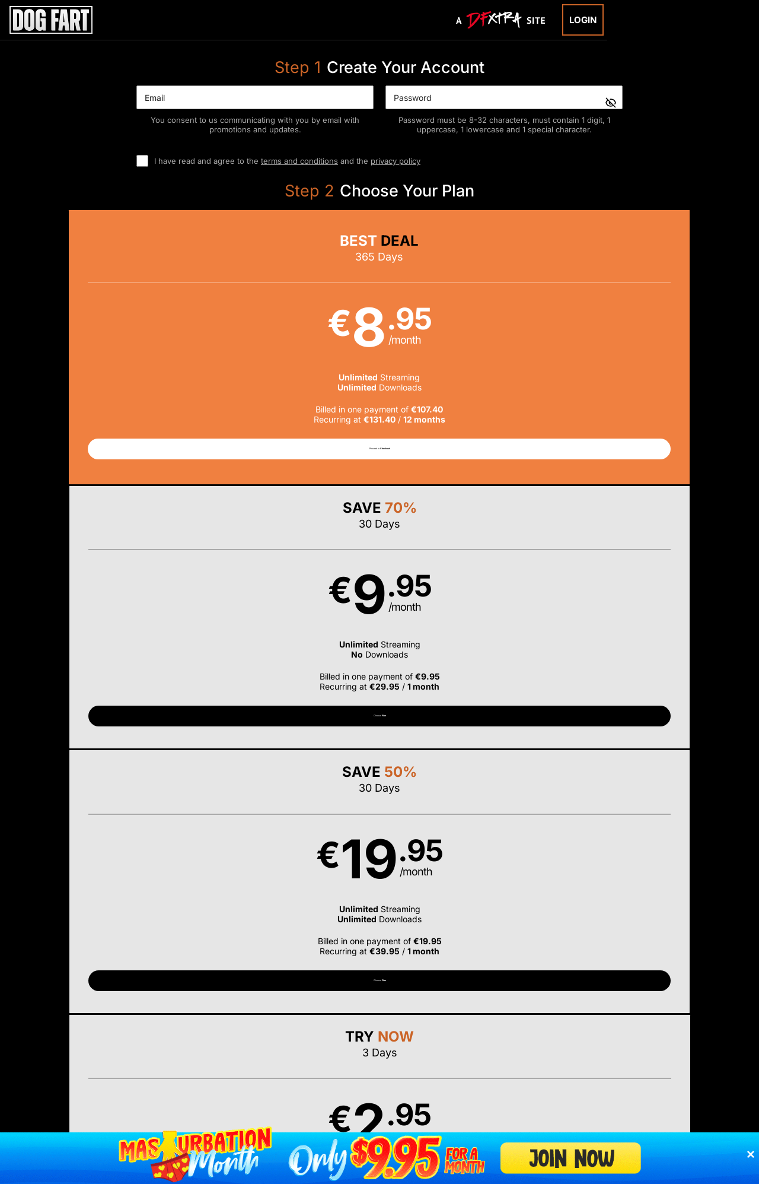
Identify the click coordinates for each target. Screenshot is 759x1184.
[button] (106, 352)
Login (583, 20)
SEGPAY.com (471, 1048)
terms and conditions (299, 161)
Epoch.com (150, 1048)
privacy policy (395, 161)
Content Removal (637, 1048)
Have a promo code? (667, 644)
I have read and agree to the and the (287, 161)
